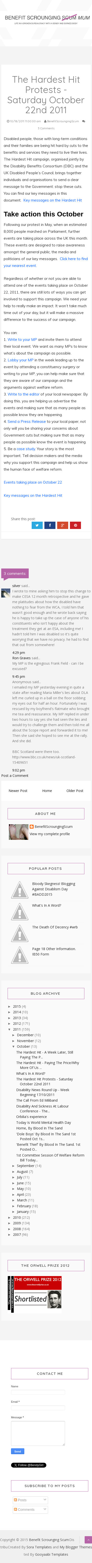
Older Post (74, 790)
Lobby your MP (21, 360)
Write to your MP (23, 339)
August (23, 1171)
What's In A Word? (46, 905)
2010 (17, 1217)
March (22, 1200)
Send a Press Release (27, 421)
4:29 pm (18, 652)
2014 (17, 1012)
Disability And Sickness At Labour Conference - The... (42, 1108)
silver (16, 585)
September (26, 1165)
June (21, 1183)
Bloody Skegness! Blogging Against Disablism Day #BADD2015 (53, 889)
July (20, 1177)
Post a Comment (14, 775)
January (23, 1211)
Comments (24, 1510)
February (24, 1206)
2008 (17, 1229)
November (26, 1040)
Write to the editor (24, 394)
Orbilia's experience (31, 1116)
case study (26, 449)
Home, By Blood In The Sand (39, 1128)
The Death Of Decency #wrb (55, 927)
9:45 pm (18, 676)
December (26, 1035)
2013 (17, 1017)
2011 (17, 1029)
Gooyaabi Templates (51, 1554)
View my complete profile (50, 834)
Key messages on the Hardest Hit (52, 200)
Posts (20, 1500)
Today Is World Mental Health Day (43, 1122)
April (21, 1194)
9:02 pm (18, 770)
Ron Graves (21, 658)
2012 (17, 1023)
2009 (17, 1223)
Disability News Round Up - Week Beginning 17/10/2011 (42, 1092)
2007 (17, 1234)
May (21, 1188)
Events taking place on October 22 (33, 482)
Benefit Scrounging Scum (49, 1539)
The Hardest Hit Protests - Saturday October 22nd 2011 (44, 1081)
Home (47, 790)
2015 (17, 1006)
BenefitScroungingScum (54, 827)
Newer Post (18, 790)
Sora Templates (39, 1547)
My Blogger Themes (76, 1547)
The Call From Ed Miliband (37, 1100)
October (24, 1046)
